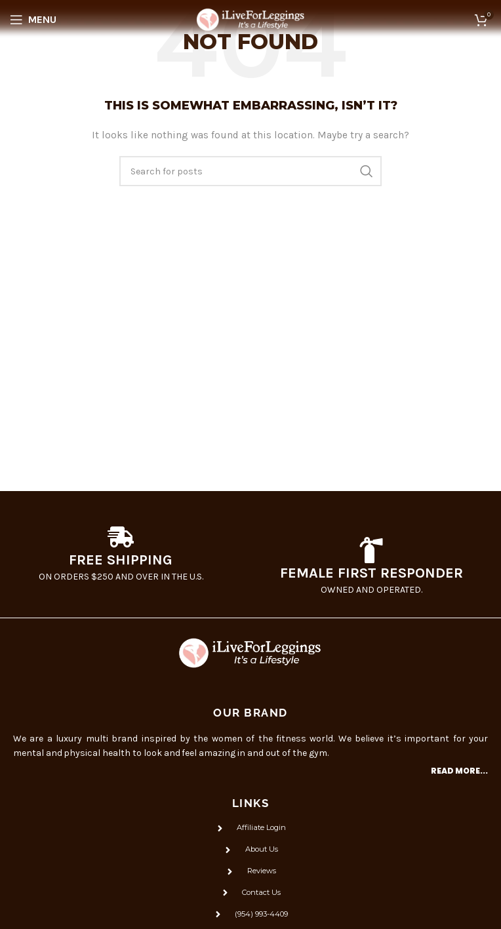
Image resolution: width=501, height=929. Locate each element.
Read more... (459, 770)
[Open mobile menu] (33, 20)
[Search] (250, 171)
